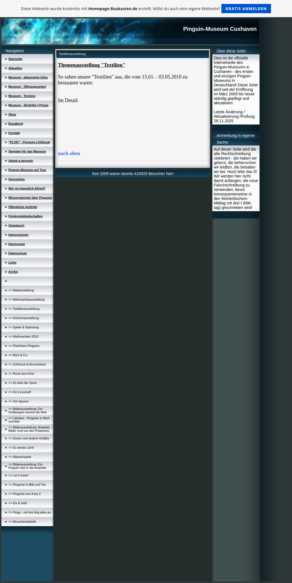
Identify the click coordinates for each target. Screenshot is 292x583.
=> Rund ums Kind (21, 373)
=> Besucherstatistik (22, 521)
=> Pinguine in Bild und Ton (27, 484)
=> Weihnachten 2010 (23, 336)
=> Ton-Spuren (18, 401)
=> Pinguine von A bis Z (24, 494)
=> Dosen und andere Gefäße (28, 438)
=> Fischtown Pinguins (24, 345)
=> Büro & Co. (18, 355)
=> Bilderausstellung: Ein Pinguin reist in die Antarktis (27, 466)
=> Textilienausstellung (24, 308)
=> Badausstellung (21, 290)
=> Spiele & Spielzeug (23, 327)
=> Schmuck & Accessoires (27, 364)
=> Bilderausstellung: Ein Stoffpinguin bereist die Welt (27, 410)
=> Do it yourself (19, 392)
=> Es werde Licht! (21, 447)
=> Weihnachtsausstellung (26, 299)
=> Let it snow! (18, 475)
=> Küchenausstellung (23, 318)
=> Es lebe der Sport (22, 382)
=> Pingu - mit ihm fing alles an (29, 512)
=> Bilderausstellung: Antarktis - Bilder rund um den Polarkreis (30, 429)
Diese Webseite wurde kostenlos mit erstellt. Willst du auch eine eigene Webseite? (146, 8)
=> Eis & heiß (17, 503)
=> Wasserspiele (19, 456)
